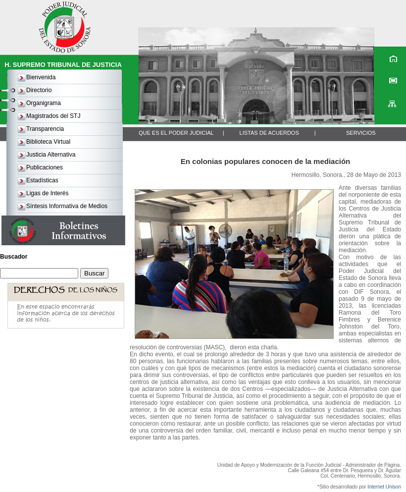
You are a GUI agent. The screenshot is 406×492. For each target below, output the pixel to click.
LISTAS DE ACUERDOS (269, 133)
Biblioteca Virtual (48, 141)
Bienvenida (40, 77)
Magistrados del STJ (53, 115)
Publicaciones (44, 167)
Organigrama (43, 103)
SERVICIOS (361, 133)
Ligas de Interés (47, 193)
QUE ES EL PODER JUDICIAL (176, 133)
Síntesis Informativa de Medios (66, 206)
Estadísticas (42, 180)
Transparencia (45, 128)
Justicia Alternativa (50, 154)
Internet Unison (384, 487)
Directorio (38, 90)
